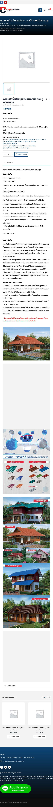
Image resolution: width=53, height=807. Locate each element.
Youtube (9, 767)
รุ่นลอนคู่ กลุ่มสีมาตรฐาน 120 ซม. (37, 139)
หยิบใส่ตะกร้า (22, 154)
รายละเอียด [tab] (10, 163)
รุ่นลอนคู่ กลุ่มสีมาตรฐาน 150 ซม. (12, 141)
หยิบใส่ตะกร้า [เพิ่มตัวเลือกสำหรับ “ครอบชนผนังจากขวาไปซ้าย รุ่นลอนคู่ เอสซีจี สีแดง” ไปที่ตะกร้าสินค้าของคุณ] (41, 736)
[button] (43, 697)
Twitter (5, 767)
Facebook (1, 767)
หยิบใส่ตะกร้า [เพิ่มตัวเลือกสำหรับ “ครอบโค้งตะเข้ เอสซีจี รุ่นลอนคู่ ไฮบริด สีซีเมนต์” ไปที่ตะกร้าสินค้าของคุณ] (15, 736)
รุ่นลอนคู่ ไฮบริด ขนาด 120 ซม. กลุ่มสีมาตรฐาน (22, 146)
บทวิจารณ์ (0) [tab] (11, 686)
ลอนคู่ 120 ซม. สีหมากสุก (29, 141)
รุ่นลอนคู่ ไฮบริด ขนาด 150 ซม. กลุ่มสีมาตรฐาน (16, 148)
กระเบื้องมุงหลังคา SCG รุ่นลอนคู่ (18, 139)
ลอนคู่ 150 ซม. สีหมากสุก (10, 144)
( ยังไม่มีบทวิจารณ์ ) (18, 105)
